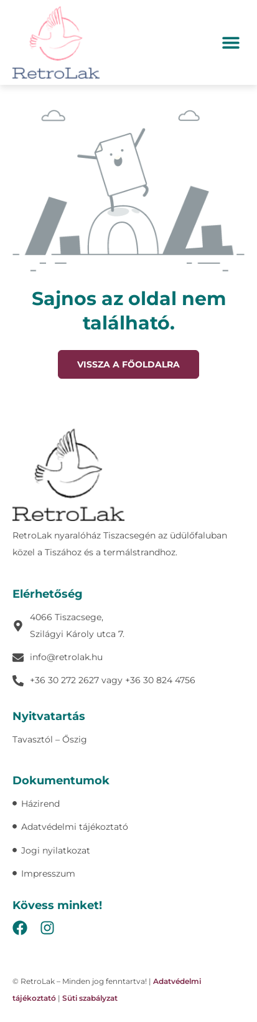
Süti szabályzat (90, 998)
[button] (231, 42)
